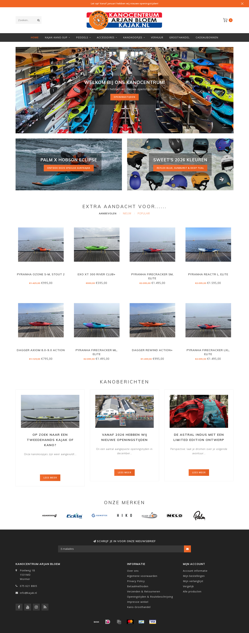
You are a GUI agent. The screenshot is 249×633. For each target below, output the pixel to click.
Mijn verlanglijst (193, 581)
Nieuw (127, 213)
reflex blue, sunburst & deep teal (180, 167)
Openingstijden (124, 97)
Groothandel (179, 37)
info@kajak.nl (28, 592)
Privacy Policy (136, 581)
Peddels (82, 37)
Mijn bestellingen (194, 576)
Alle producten (192, 591)
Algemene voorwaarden (142, 576)
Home (35, 37)
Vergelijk (188, 586)
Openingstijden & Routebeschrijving (150, 596)
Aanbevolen (108, 213)
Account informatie (195, 570)
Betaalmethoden (137, 586)
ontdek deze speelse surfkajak (68, 167)
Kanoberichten (124, 382)
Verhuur (157, 37)
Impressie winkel (137, 601)
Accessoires (105, 37)
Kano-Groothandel (139, 607)
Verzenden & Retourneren (143, 591)
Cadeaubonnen (207, 37)
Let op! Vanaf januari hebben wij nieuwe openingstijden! (124, 3)
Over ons (133, 570)
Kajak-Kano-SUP (56, 37)
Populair (144, 213)
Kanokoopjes (132, 37)
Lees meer (50, 477)
